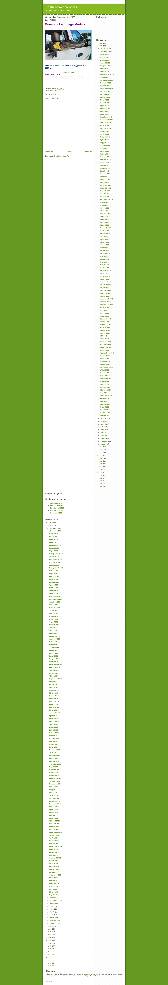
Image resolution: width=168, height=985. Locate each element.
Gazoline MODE (106, 117)
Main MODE (104, 265)
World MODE (105, 211)
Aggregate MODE (106, 299)
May (102, 432)
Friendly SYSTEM (56, 510)
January (104, 444)
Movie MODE (105, 54)
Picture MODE (105, 214)
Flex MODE (104, 57)
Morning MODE (105, 83)
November (104, 51)
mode (57, 90)
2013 (101, 475)
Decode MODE (105, 290)
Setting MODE (105, 91)
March (103, 438)
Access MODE (105, 233)
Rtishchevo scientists (61, 7)
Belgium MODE (105, 128)
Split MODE (104, 236)
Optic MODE (104, 140)
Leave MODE (105, 219)
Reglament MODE (106, 199)
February (104, 441)
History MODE (105, 242)
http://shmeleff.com (92, 976)
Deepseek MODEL (106, 305)
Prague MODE (105, 179)
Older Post (88, 152)
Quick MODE (105, 216)
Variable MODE (105, 302)
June (103, 430)
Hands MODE (105, 69)
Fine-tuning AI (68, 72)
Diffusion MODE (106, 347)
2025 (101, 46)
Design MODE (105, 97)
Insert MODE (104, 231)
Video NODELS (105, 342)
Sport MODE (104, 106)
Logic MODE (104, 350)
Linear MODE (105, 103)
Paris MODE (104, 177)
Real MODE (104, 376)
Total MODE (104, 131)
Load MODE (104, 202)
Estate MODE (105, 387)
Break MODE (105, 239)
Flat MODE (104, 205)
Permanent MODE (106, 367)
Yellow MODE (105, 77)
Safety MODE (105, 191)
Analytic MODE (105, 160)
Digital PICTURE (56, 503)
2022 (101, 452)
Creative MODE (105, 123)
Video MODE (104, 125)
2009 (101, 486)
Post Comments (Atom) (62, 156)
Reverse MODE (105, 270)
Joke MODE (104, 194)
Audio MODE (105, 111)
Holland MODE (105, 188)
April (102, 435)
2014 (101, 472)
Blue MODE (104, 401)
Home (69, 152)
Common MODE (106, 379)
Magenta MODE (105, 324)
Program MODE (106, 66)
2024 (101, 447)
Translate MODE (106, 285)
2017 (101, 467)
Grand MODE (105, 259)
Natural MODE (105, 162)
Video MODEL (105, 327)
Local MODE (104, 339)
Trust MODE (104, 148)
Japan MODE (105, 168)
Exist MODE (104, 250)
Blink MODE (104, 398)
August (103, 424)
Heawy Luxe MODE (107, 74)
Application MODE (107, 353)
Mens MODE (104, 407)
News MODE (104, 384)
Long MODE (104, 310)
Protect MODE (105, 373)
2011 (101, 481)
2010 (101, 484)
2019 (101, 461)
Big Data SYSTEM (56, 505)
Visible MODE (105, 356)
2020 (101, 458)
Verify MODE (104, 313)
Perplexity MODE (106, 185)
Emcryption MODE (107, 89)
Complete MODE (106, 396)
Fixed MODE (104, 100)
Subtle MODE (105, 86)
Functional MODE (106, 80)
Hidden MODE (105, 108)
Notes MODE (105, 154)
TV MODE (103, 273)
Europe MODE (105, 157)
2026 (101, 43)
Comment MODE (56, 513)
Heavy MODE (105, 364)
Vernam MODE (105, 344)
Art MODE (103, 393)
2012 (101, 478)
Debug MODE (105, 253)
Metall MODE (105, 137)
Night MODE (104, 71)
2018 (101, 464)
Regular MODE (105, 94)
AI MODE (103, 336)
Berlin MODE (105, 182)
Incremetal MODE (106, 120)
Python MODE (105, 333)
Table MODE (104, 316)
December (104, 49)
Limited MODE (105, 276)
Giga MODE (104, 415)
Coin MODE (104, 165)
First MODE (104, 256)
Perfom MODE (105, 322)
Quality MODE (105, 293)
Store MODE (104, 114)
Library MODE (105, 174)
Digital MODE (105, 404)
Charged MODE (105, 390)
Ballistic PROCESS (57, 508)
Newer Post (49, 152)
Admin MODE (105, 63)
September (105, 421)
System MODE (105, 319)
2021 (101, 455)
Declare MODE (105, 228)
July (102, 427)
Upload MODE (105, 330)
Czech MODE (105, 145)
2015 (101, 469)
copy (52, 90)
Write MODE (104, 60)
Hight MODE (104, 225)
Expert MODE (105, 222)
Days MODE (104, 287)
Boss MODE (104, 248)
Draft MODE (104, 171)
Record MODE (105, 279)
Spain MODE (104, 151)
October (104, 418)
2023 (101, 450)
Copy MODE (104, 143)
